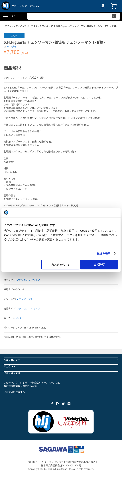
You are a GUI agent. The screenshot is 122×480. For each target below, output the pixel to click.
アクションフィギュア (16, 25)
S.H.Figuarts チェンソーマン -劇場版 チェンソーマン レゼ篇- (86, 25)
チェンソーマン (25, 298)
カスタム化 (60, 264)
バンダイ (12, 46)
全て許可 (99, 264)
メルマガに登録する (14, 392)
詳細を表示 (104, 253)
